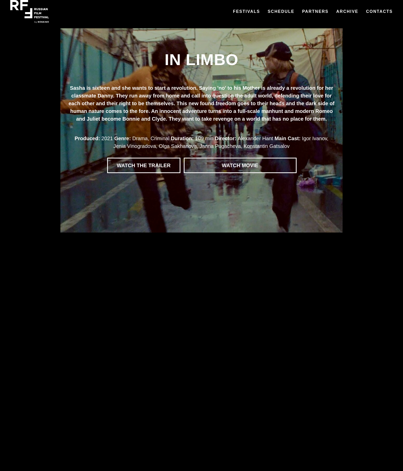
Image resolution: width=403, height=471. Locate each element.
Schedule (281, 11)
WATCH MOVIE (240, 165)
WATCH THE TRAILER (144, 165)
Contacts (379, 11)
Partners (315, 11)
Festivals (246, 11)
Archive (347, 11)
